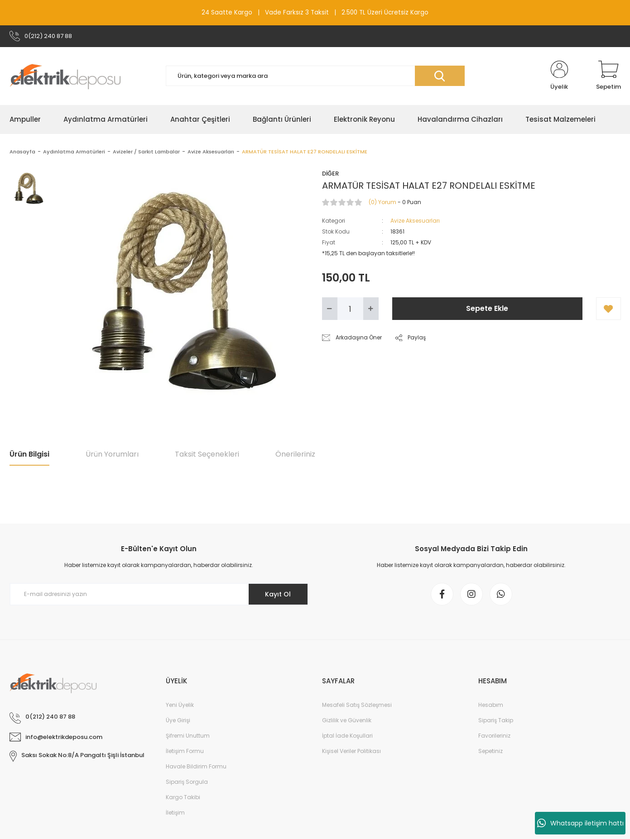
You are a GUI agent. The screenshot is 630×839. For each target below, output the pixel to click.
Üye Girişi (178, 720)
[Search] (315, 76)
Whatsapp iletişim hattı (580, 823)
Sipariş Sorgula (187, 782)
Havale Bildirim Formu (196, 766)
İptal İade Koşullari (347, 735)
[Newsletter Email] (159, 594)
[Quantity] (350, 308)
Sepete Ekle (487, 308)
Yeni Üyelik (180, 705)
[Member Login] (559, 76)
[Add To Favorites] (608, 308)
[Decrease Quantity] (329, 308)
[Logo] (65, 76)
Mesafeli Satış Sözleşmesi (357, 705)
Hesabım (490, 705)
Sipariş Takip (495, 720)
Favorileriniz (494, 735)
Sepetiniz (490, 751)
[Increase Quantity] (371, 308)
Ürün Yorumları (112, 454)
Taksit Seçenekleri (207, 454)
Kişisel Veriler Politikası (351, 751)
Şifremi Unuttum (188, 735)
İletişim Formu (185, 751)
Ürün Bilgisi (29, 454)
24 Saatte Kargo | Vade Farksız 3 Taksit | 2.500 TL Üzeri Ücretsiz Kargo (315, 12)
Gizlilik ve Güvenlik (346, 720)
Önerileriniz (295, 454)
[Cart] (608, 76)
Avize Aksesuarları (415, 220)
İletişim (175, 812)
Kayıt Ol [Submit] (278, 594)
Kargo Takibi (183, 797)
